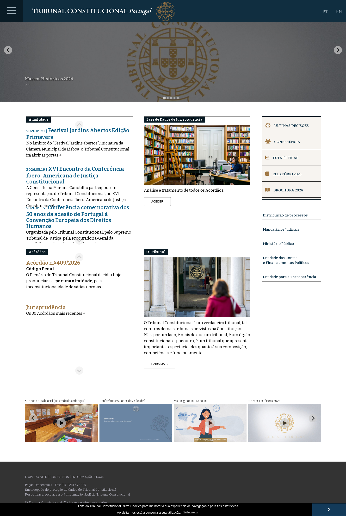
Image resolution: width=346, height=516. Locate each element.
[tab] (164, 98)
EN (339, 11)
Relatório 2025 (283, 174)
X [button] (329, 509)
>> (27, 84)
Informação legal (88, 477)
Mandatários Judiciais (281, 229)
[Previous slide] (79, 257)
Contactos (59, 477)
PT (324, 11)
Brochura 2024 (284, 190)
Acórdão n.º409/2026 (53, 263)
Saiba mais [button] (190, 512)
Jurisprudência (46, 307)
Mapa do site (36, 477)
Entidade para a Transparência (289, 277)
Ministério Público (278, 244)
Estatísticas (281, 158)
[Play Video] (61, 423)
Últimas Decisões (287, 126)
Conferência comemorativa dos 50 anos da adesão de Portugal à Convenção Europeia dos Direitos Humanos (77, 216)
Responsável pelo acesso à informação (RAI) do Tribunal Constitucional (77, 494)
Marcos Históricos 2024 (49, 78)
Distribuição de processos (285, 215)
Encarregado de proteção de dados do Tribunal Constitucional (70, 489)
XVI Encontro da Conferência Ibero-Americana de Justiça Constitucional (75, 175)
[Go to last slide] (8, 50)
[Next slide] (338, 50)
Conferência (282, 142)
